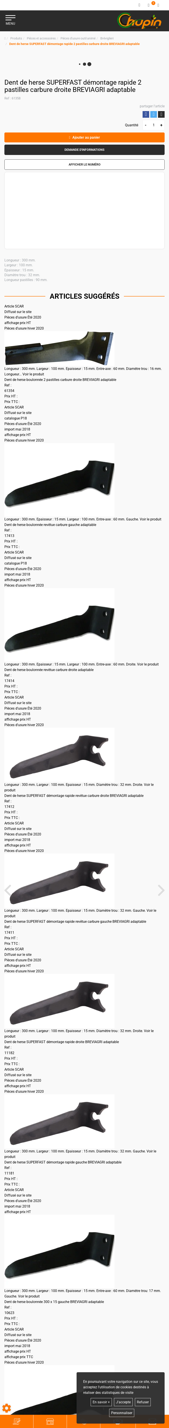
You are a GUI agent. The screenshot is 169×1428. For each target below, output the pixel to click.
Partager (145, 114)
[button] (74, 44)
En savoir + (101, 1402)
